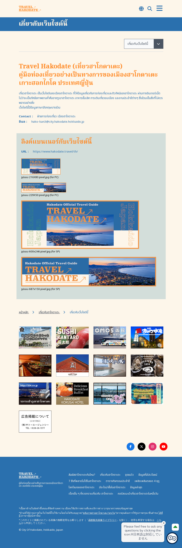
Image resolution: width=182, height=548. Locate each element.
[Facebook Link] (130, 447)
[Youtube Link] (163, 447)
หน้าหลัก (24, 312)
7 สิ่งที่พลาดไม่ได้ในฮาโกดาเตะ (85, 481)
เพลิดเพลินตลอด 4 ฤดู (146, 481)
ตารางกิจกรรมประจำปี (118, 481)
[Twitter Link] (141, 447)
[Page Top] (175, 527)
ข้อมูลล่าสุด (136, 487)
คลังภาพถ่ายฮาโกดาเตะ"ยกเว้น (99, 512)
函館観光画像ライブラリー (102, 520)
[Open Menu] (159, 8)
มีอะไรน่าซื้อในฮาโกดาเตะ (112, 487)
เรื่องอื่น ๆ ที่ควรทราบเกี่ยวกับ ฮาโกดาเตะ (91, 494)
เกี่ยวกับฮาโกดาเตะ (49, 312)
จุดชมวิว (129, 475)
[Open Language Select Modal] (141, 9)
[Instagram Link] (152, 447)
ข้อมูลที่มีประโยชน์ (147, 475)
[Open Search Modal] (150, 9)
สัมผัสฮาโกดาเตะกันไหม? (82, 475)
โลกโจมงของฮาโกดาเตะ (81, 487)
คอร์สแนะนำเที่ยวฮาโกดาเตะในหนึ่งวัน (138, 494)
